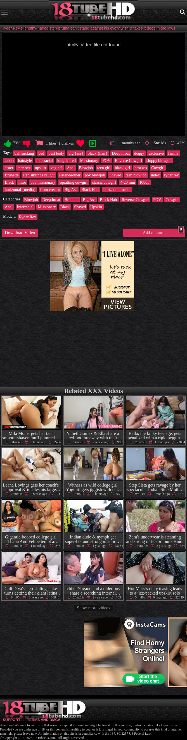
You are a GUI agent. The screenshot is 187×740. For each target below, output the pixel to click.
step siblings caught (39, 175)
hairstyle (25, 160)
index (155, 175)
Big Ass (71, 189)
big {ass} (75, 153)
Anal (71, 168)
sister (9, 168)
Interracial (44, 160)
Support (11, 720)
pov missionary (42, 182)
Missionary (89, 160)
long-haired (66, 160)
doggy (139, 153)
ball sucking (24, 153)
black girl (122, 168)
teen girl (104, 168)
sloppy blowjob (158, 160)
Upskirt (96, 207)
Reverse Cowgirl (128, 160)
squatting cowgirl (73, 182)
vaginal (56, 168)
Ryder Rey (27, 217)
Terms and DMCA (43, 720)
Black (9, 182)
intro (22, 182)
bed (41, 153)
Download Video (20, 232)
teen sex (24, 168)
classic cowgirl (104, 182)
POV (107, 160)
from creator (50, 189)
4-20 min (127, 182)
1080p (144, 182)
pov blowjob (95, 175)
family (173, 153)
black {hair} (98, 153)
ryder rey (171, 175)
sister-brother (69, 175)
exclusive (156, 153)
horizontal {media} (20, 189)
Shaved (115, 175)
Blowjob (86, 168)
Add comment (163, 232)
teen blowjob (136, 175)
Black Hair (90, 189)
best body (56, 153)
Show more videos (93, 607)
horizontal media (117, 189)
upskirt (40, 168)
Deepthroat (121, 153)
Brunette (12, 175)
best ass (140, 168)
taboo (9, 160)
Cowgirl (157, 168)
